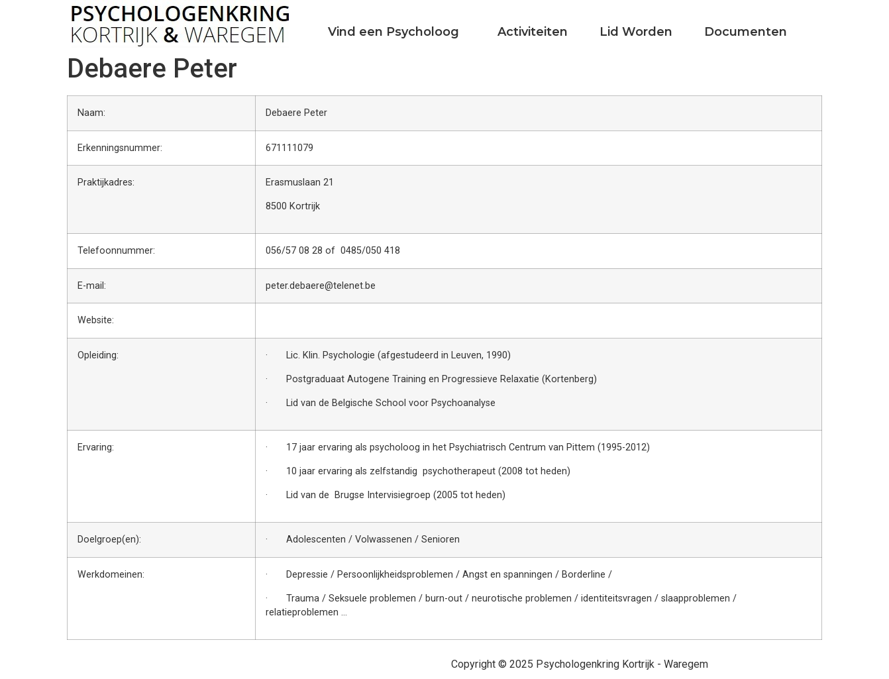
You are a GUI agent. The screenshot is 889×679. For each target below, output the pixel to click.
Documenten (745, 32)
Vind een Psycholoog (393, 32)
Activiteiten (532, 32)
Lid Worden (636, 32)
